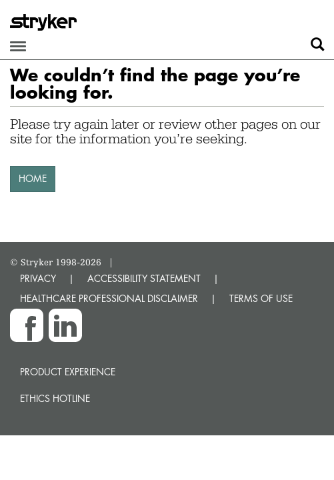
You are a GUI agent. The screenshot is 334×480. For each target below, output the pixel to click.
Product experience (67, 371)
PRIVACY (38, 278)
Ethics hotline (55, 398)
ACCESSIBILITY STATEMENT (144, 278)
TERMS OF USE (261, 298)
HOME (33, 178)
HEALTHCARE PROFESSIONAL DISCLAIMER (109, 298)
